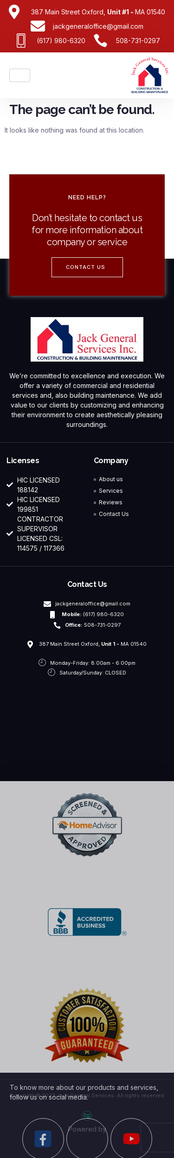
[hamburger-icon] (19, 75)
